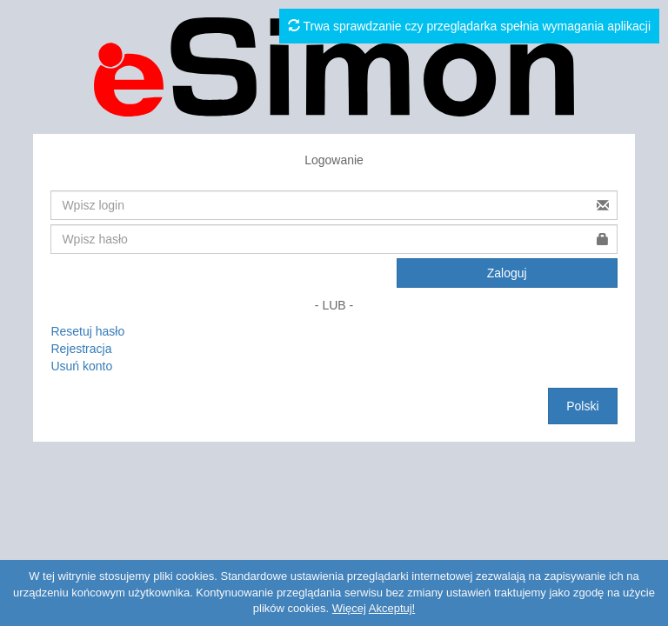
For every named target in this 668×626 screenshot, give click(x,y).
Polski (582, 406)
